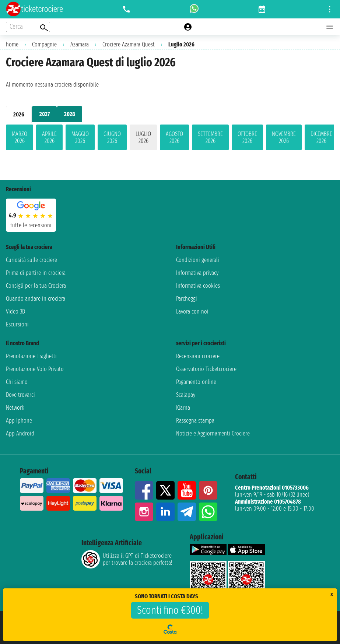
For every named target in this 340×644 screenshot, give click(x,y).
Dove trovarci (20, 394)
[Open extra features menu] (28, 27)
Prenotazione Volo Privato (35, 368)
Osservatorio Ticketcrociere (206, 368)
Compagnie (44, 44)
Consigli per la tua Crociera (36, 285)
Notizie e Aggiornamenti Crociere (213, 433)
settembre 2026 (210, 137)
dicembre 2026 (321, 137)
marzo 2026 (19, 137)
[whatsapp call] (194, 9)
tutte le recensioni (31, 225)
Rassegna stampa (195, 420)
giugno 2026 (112, 137)
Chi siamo (17, 381)
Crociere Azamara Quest (128, 44)
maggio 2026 (80, 137)
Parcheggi (186, 298)
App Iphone (19, 420)
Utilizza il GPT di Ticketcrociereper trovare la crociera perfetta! (126, 559)
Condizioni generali (197, 259)
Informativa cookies (198, 285)
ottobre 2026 (247, 137)
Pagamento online (196, 381)
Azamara (79, 44)
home (12, 44)
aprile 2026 (49, 137)
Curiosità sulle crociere (31, 259)
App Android (20, 433)
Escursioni (17, 324)
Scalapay (185, 394)
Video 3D (15, 311)
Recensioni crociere (198, 356)
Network (15, 407)
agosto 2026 (174, 137)
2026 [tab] (18, 114)
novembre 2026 (284, 137)
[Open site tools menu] (329, 9)
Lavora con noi (192, 311)
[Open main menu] (329, 26)
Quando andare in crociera (35, 298)
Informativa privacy (197, 272)
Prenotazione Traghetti (31, 356)
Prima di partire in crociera (36, 272)
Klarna (183, 407)
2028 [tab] (69, 114)
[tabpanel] (170, 139)
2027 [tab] (44, 114)
